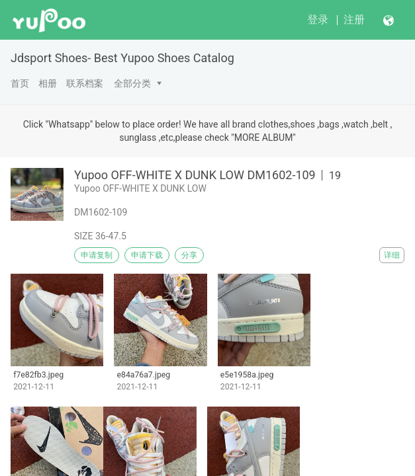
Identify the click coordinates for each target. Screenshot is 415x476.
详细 (392, 255)
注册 (354, 19)
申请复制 (97, 255)
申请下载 (147, 255)
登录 (317, 19)
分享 (189, 255)
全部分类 (132, 83)
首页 (20, 83)
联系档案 (84, 83)
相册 (47, 83)
